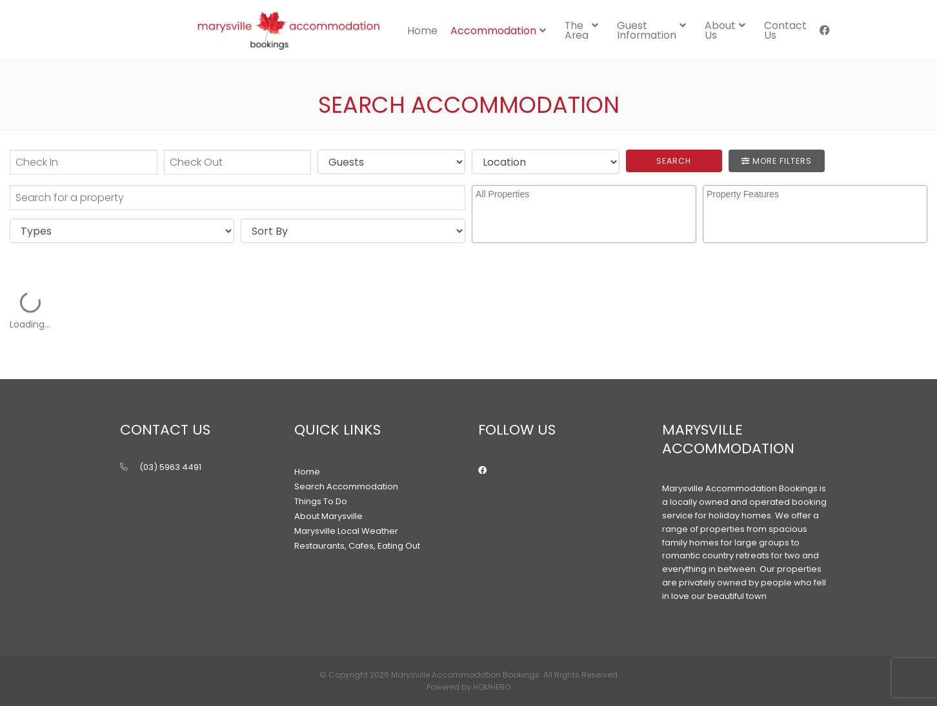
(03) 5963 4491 (170, 467)
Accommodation (493, 30)
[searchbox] (586, 205)
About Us (720, 30)
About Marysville (328, 516)
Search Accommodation (346, 486)
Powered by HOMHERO (468, 686)
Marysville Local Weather (346, 531)
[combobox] (584, 214)
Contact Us (785, 30)
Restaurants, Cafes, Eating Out (357, 546)
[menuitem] (422, 30)
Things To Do (320, 501)
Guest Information (646, 30)
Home (422, 30)
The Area (577, 30)
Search (673, 160)
